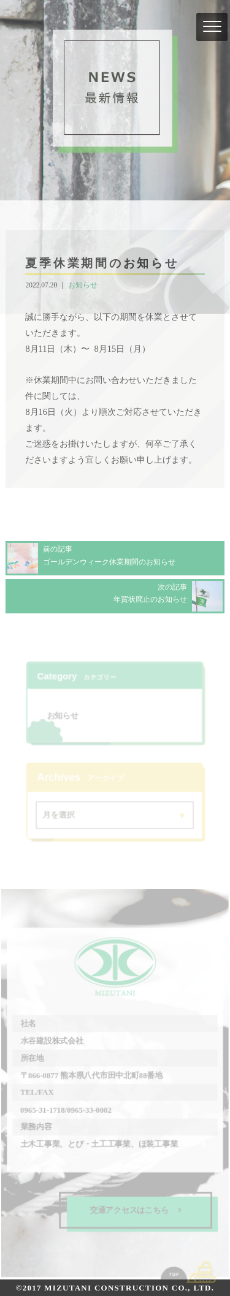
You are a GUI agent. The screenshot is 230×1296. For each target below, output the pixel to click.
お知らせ (83, 285)
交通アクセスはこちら (135, 1209)
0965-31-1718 (43, 1109)
